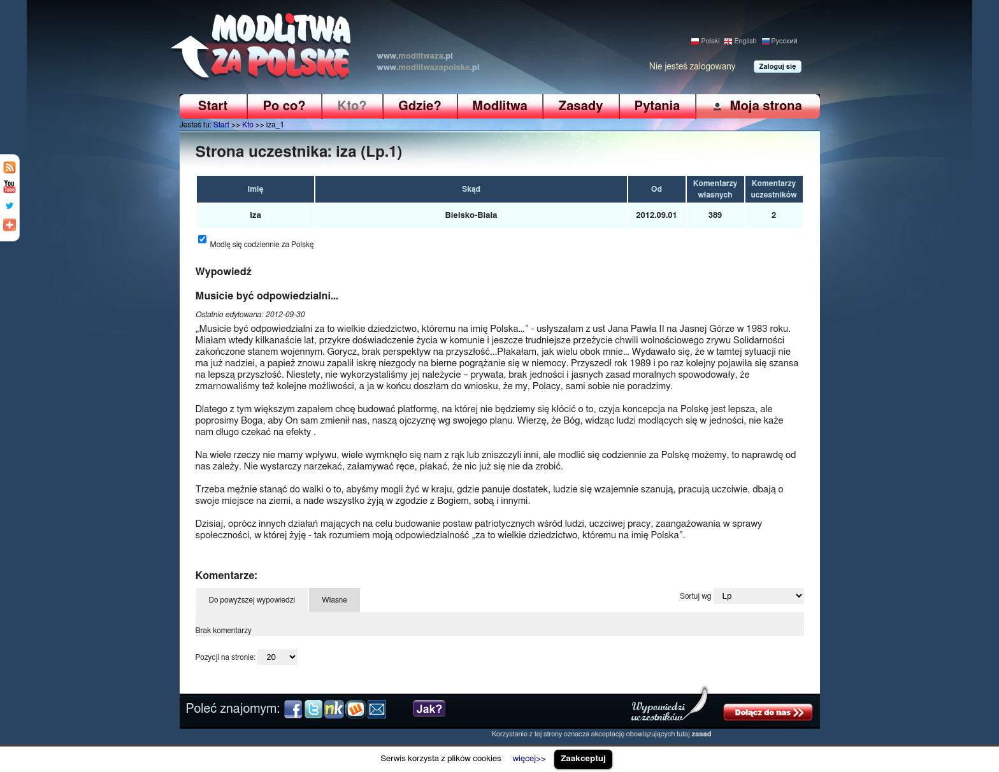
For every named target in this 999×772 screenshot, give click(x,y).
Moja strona (765, 106)
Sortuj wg (695, 596)
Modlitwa (500, 106)
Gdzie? (419, 106)
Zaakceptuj (583, 758)
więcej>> (528, 758)
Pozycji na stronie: (226, 657)
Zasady (581, 106)
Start (212, 106)
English (745, 41)
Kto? (352, 106)
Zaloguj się (777, 66)
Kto (248, 125)
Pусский (785, 41)
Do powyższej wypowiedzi (252, 600)
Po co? (283, 106)
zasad (702, 734)
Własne (334, 600)
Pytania (657, 106)
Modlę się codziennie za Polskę (262, 244)
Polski (710, 41)
